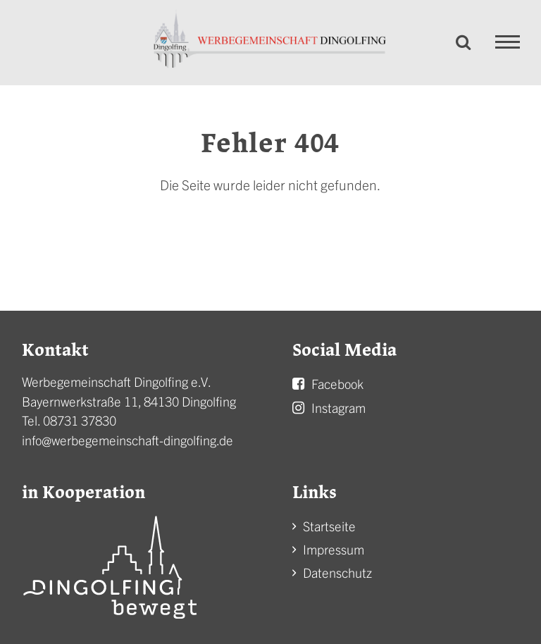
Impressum (333, 549)
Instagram (338, 408)
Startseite (329, 526)
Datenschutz (337, 572)
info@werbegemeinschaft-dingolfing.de (127, 440)
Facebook (337, 384)
